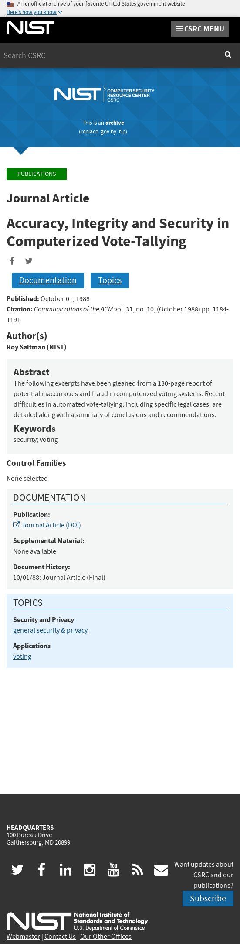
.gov (104, 131)
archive (114, 123)
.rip (121, 131)
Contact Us (60, 936)
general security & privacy (50, 630)
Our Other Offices (106, 936)
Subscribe (208, 898)
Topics (110, 280)
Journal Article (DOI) (47, 525)
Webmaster (23, 936)
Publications (36, 174)
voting (22, 656)
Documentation (48, 280)
